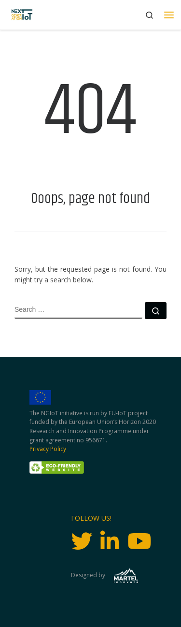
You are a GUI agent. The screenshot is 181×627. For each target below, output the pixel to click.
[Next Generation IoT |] (22, 14)
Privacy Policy (47, 449)
